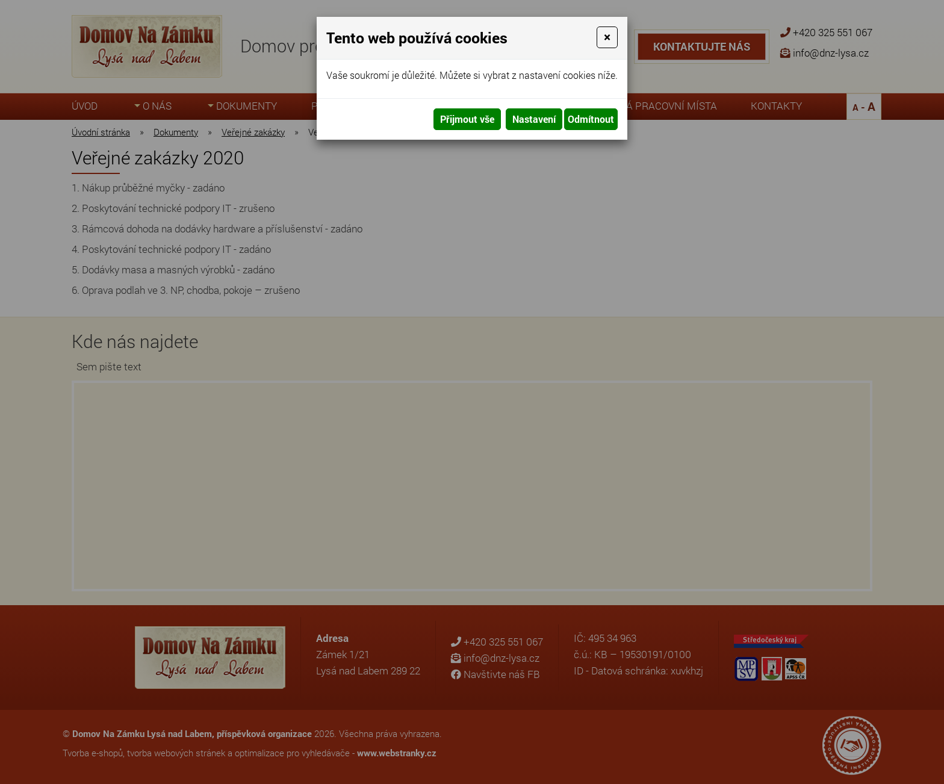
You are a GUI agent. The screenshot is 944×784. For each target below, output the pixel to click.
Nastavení (534, 119)
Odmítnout (591, 119)
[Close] (607, 37)
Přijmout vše (467, 119)
